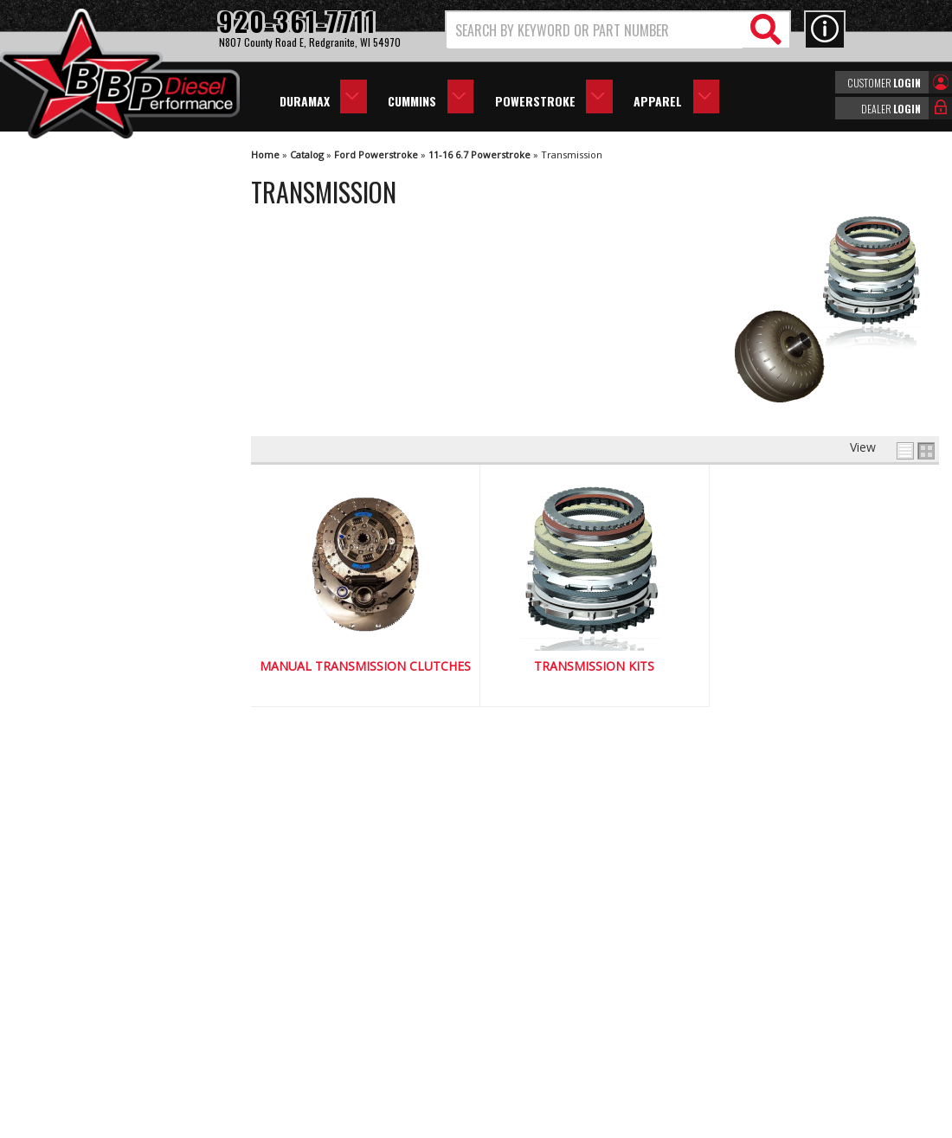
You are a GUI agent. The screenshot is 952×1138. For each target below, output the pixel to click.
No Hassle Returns (100, 711)
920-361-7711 (86, 822)
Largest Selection (96, 661)
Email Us (72, 788)
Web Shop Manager (631, 1123)
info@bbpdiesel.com (540, 1019)
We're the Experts (97, 611)
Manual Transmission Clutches (365, 666)
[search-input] (595, 30)
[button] (618, 29)
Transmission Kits (594, 666)
